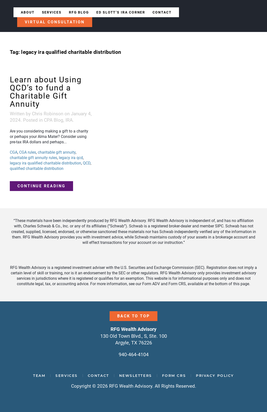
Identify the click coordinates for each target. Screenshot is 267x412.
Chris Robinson (47, 114)
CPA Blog (53, 120)
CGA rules (27, 152)
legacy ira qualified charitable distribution (45, 163)
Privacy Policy (215, 375)
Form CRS (174, 375)
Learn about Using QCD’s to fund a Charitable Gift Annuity (46, 92)
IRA (69, 120)
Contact (162, 12)
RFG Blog (79, 12)
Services (52, 12)
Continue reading (41, 186)
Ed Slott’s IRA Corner (120, 12)
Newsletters (135, 375)
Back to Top (133, 316)
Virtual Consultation (55, 22)
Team (39, 375)
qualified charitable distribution (37, 168)
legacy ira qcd (71, 157)
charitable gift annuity (57, 152)
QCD (86, 163)
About (28, 12)
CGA (13, 152)
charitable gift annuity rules (33, 157)
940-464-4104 (134, 354)
